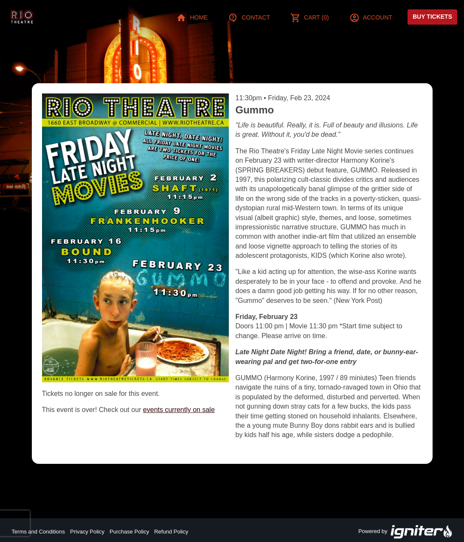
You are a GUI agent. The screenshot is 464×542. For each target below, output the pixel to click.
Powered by (405, 532)
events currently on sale (179, 409)
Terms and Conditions (38, 531)
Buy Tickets (432, 16)
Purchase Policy (129, 531)
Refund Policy (171, 531)
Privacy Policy (87, 531)
